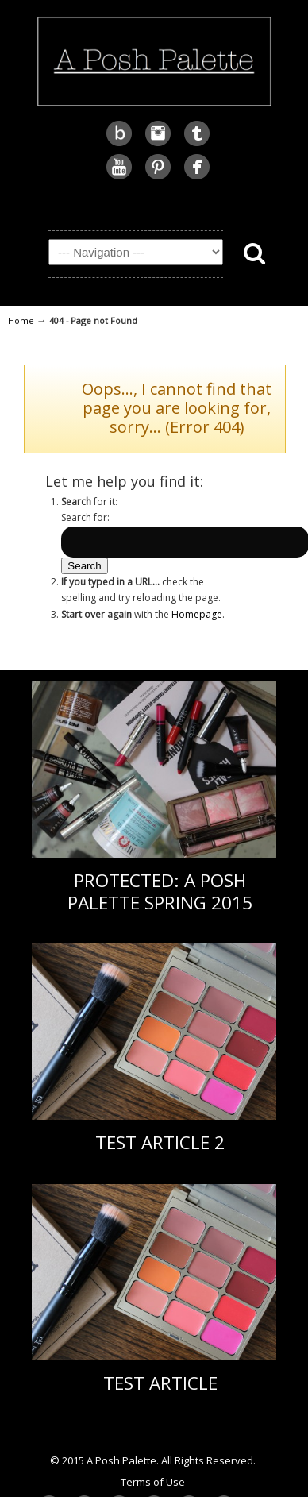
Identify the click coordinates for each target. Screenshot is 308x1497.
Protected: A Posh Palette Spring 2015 (159, 891)
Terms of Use (153, 1482)
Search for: (85, 517)
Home (21, 320)
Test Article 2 (160, 1142)
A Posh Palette (154, 59)
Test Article (160, 1383)
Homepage (196, 614)
